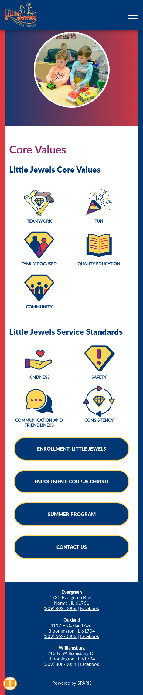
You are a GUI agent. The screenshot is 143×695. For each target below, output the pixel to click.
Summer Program (72, 514)
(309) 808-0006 (60, 608)
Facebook (89, 608)
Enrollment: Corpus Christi (71, 481)
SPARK (84, 683)
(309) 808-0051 (60, 664)
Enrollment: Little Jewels (71, 448)
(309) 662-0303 (60, 636)
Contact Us (71, 546)
